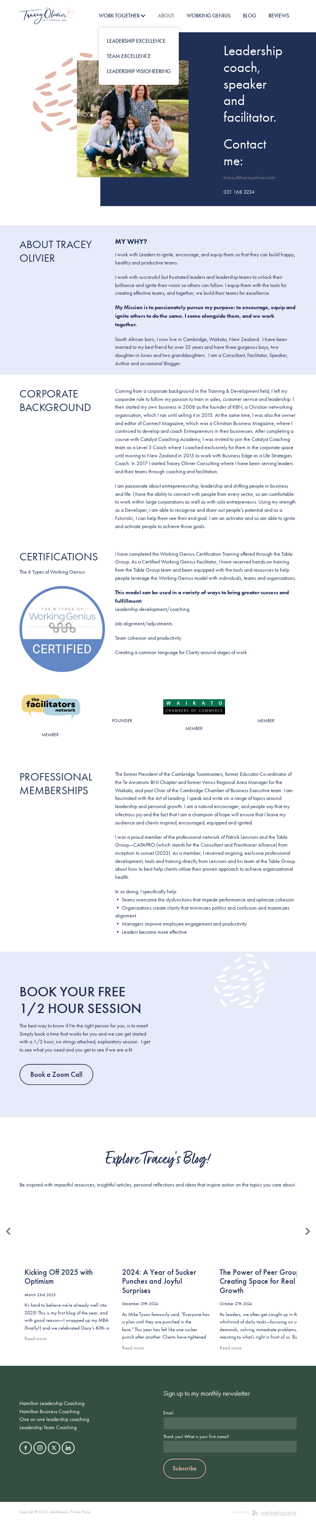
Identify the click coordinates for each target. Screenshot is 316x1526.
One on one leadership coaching (54, 1419)
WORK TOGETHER (122, 15)
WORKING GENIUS (208, 15)
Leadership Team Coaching (48, 1427)
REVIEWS (279, 15)
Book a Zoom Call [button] (56, 1074)
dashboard (59, 1512)
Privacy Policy (80, 1512)
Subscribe (185, 1468)
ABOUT (166, 15)
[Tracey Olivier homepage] (47, 16)
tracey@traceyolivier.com (249, 177)
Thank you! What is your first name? (196, 1436)
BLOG (249, 15)
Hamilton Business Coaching (49, 1411)
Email (168, 1412)
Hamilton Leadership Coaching (51, 1403)
